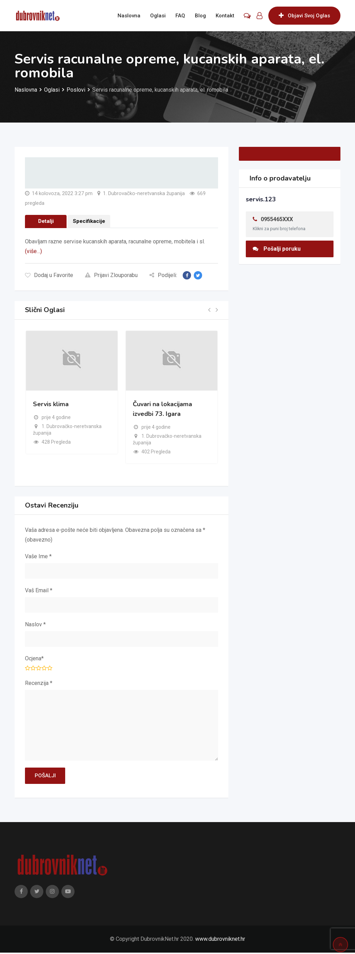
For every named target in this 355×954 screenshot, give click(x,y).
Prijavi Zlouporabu (111, 276)
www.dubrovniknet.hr (220, 940)
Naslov (35, 625)
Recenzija (38, 683)
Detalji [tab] (45, 221)
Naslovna (129, 15)
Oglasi (158, 15)
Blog (200, 15)
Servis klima (51, 405)
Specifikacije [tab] (89, 221)
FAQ (180, 15)
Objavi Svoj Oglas (304, 15)
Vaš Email (38, 591)
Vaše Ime (38, 557)
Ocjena (34, 659)
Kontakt (225, 15)
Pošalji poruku (277, 248)
